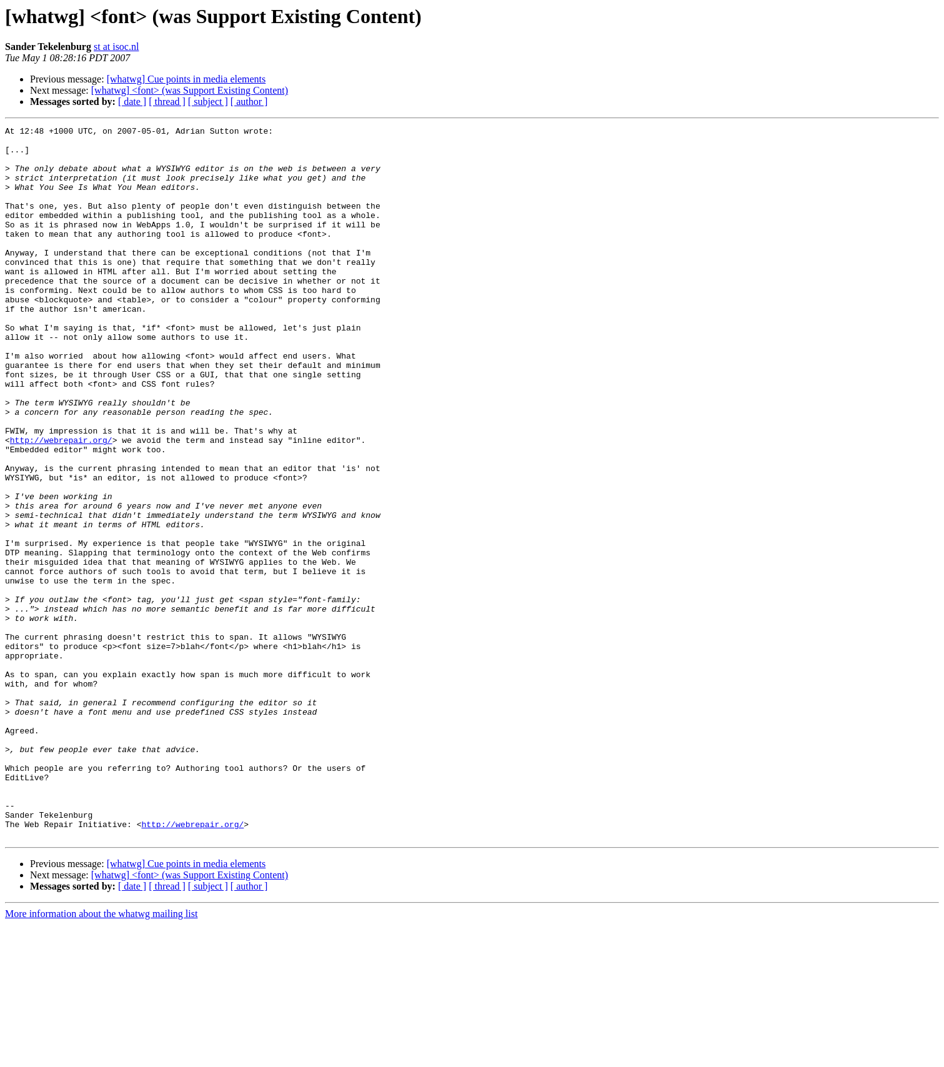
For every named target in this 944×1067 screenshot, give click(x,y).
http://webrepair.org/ (61, 503)
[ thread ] (167, 101)
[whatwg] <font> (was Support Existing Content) (189, 90)
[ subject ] (208, 101)
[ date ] (132, 101)
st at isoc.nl (116, 46)
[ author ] (249, 101)
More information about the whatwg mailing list (101, 1056)
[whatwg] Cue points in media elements (186, 79)
